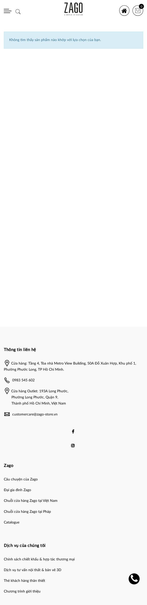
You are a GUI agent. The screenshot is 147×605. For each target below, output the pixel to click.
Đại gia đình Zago (17, 490)
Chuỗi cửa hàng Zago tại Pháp (27, 512)
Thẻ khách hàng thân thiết (24, 581)
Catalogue (11, 522)
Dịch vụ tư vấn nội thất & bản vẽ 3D (32, 570)
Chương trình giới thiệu (22, 591)
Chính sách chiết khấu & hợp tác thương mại (39, 559)
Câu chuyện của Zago (21, 479)
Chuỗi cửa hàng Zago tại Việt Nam (31, 501)
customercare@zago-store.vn (35, 414)
